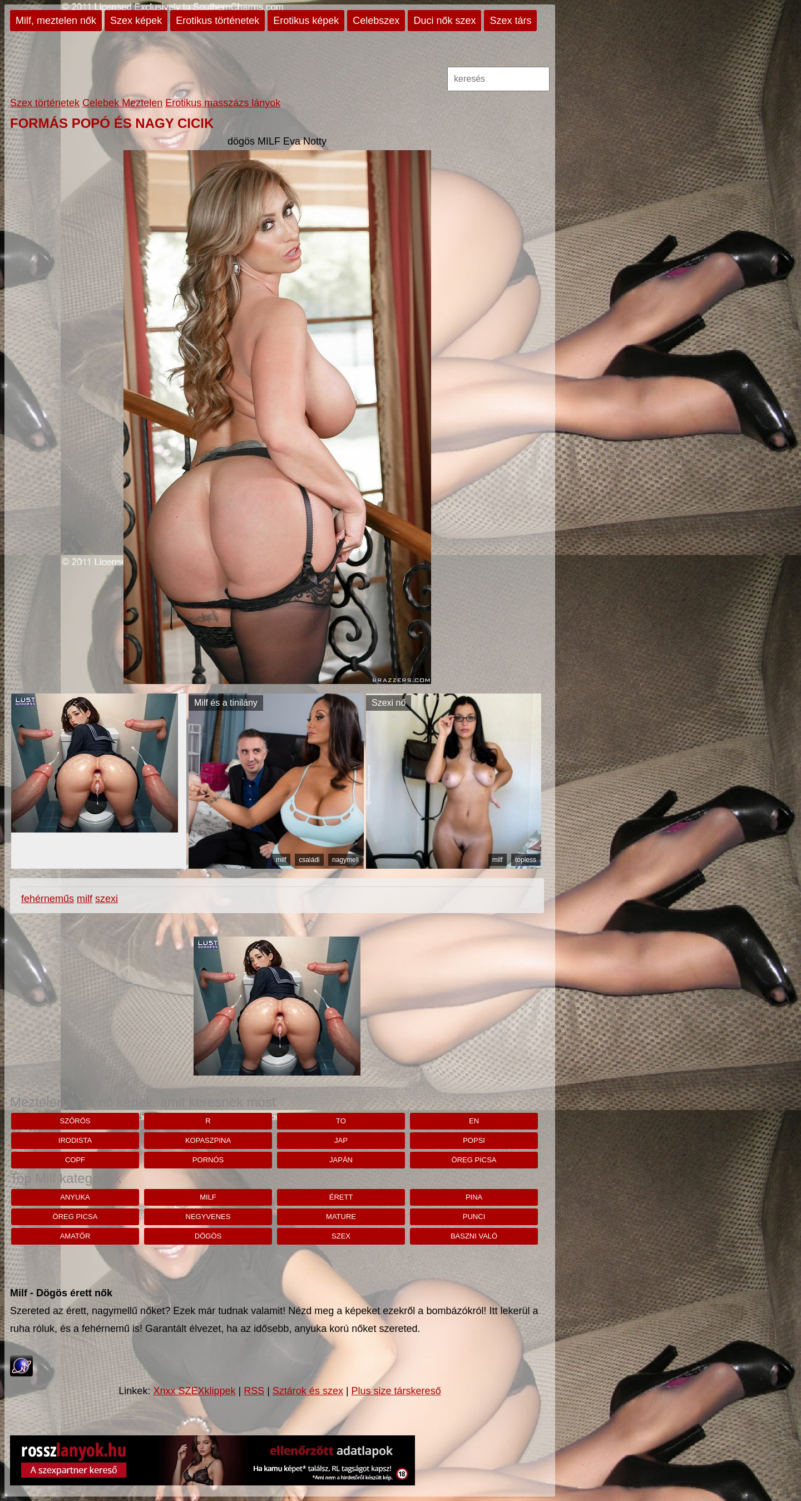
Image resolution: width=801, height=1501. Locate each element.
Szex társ (510, 20)
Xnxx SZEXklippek (194, 1390)
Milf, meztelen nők (56, 20)
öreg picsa (474, 1160)
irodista (75, 1140)
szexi (106, 898)
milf (281, 860)
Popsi (474, 1140)
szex (341, 1236)
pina (474, 1197)
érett (341, 1197)
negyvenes (208, 1216)
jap (341, 1140)
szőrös (75, 1121)
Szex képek (136, 20)
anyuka (75, 1197)
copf (75, 1160)
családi (309, 860)
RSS (254, 1390)
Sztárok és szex (308, 1390)
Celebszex (376, 20)
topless (525, 860)
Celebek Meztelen (122, 102)
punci (474, 1216)
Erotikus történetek (217, 20)
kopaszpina (208, 1140)
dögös (208, 1236)
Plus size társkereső (396, 1390)
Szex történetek (45, 102)
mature (341, 1216)
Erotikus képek (306, 20)
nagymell (345, 860)
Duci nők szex (444, 20)
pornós (208, 1160)
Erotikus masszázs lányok (222, 102)
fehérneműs (47, 898)
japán (341, 1160)
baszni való (474, 1236)
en (474, 1121)
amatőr (75, 1236)
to (341, 1121)
